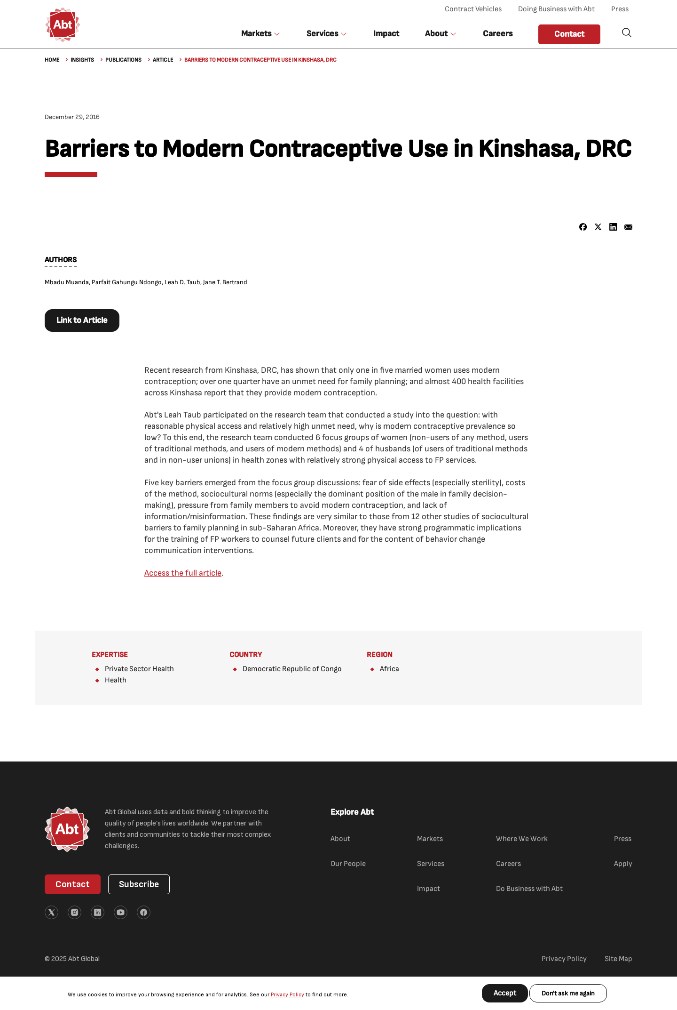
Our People (348, 863)
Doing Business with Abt (556, 9)
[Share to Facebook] (583, 227)
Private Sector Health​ (139, 669)
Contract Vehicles (473, 9)
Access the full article (182, 573)
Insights (82, 60)
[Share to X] (598, 227)
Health (115, 680)
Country (245, 654)
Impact (386, 34)
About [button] (436, 34)
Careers (497, 34)
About (340, 838)
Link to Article (82, 320)
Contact (569, 34)
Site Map (618, 958)
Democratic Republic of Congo (292, 669)
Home (52, 60)
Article (163, 60)
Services (430, 863)
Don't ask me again (568, 993)
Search (626, 32)
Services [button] (322, 34)
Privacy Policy (287, 994)
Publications (123, 60)
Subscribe (139, 884)
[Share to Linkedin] (613, 227)
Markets (430, 838)
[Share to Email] (628, 227)
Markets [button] (256, 34)
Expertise (110, 654)
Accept (505, 993)
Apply (623, 863)
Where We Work (522, 838)
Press (620, 9)
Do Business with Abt (529, 888)
